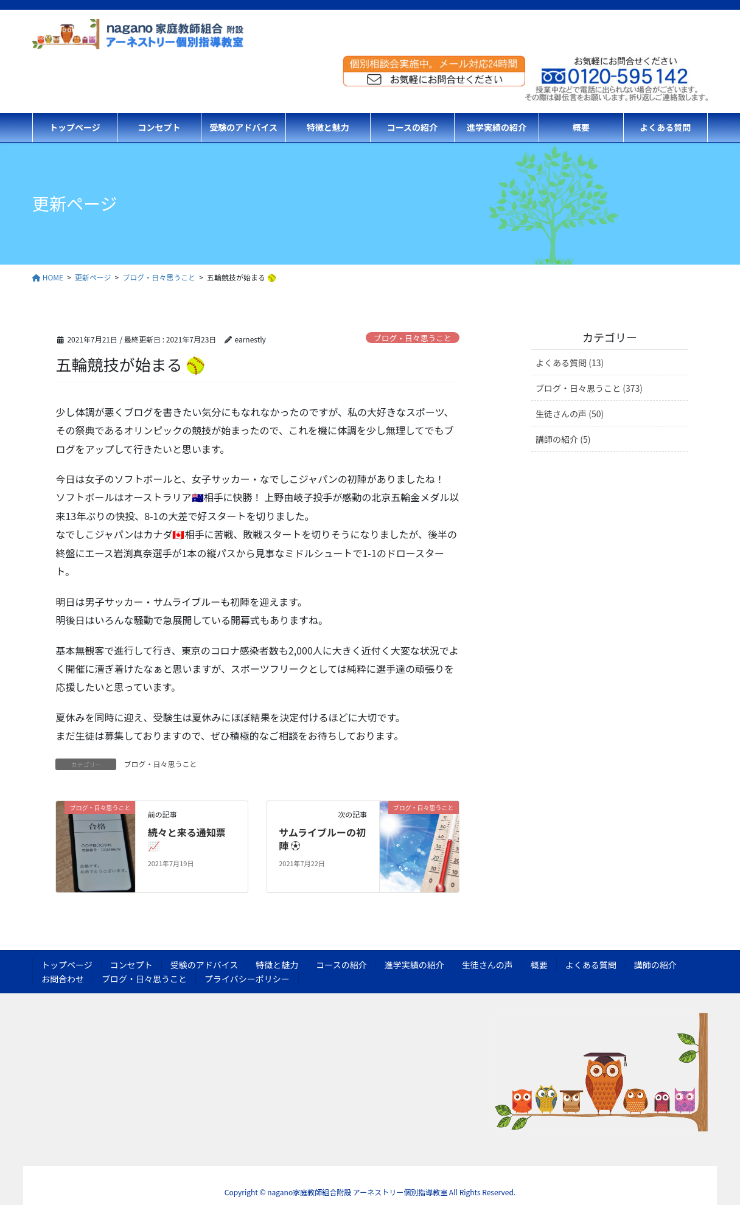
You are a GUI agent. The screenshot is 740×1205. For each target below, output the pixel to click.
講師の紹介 (655, 965)
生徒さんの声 (487, 965)
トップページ (66, 965)
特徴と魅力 (277, 965)
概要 (539, 965)
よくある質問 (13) (570, 362)
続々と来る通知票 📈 (187, 839)
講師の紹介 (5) (563, 439)
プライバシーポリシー (247, 979)
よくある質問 (590, 965)
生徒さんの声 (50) (570, 414)
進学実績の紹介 (414, 965)
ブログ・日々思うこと (413, 338)
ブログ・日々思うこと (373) (589, 388)
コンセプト (131, 965)
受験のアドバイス (204, 965)
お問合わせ (62, 979)
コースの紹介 (341, 965)
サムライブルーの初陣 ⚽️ (322, 839)
